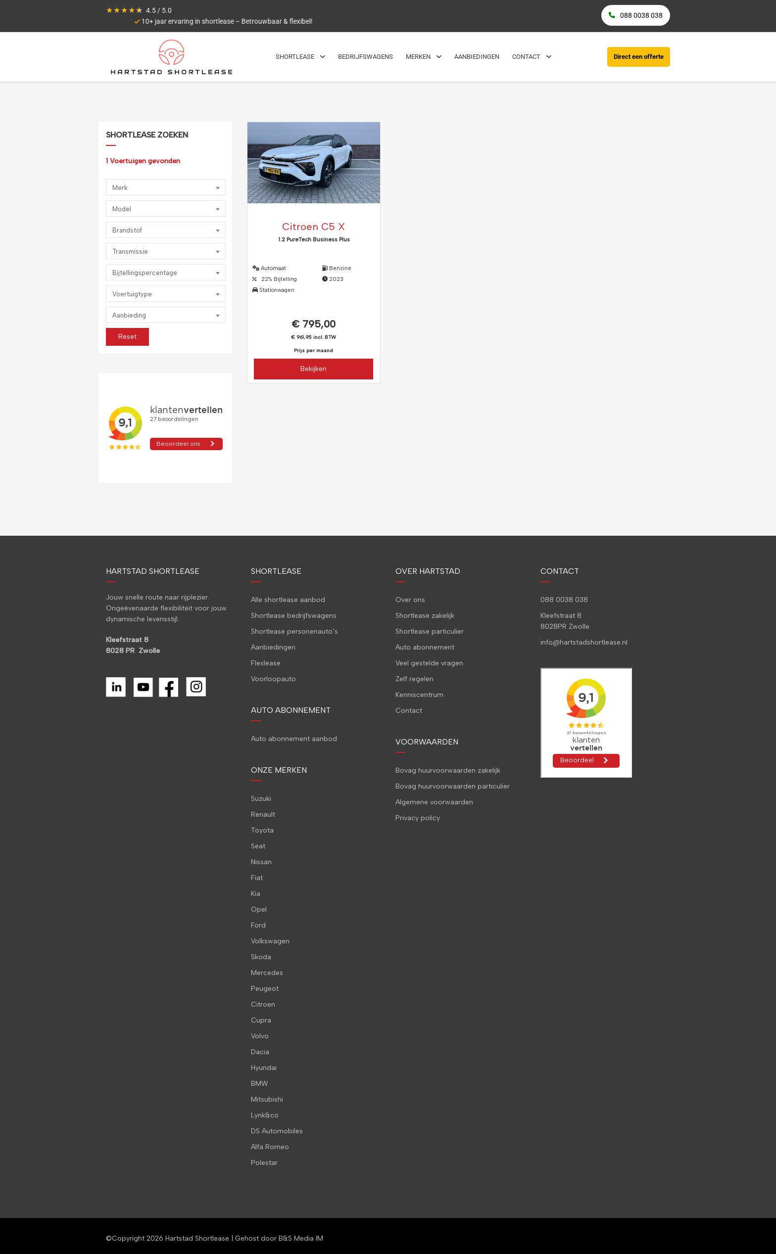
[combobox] (166, 187)
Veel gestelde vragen (429, 663)
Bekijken (313, 369)
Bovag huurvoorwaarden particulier (452, 786)
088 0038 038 (564, 600)
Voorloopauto (273, 679)
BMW (259, 1083)
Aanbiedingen (273, 647)
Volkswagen (270, 941)
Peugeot (265, 988)
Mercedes (267, 973)
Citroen (263, 1004)
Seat (258, 846)
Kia (255, 893)
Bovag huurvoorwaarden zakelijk (447, 770)
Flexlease (266, 663)
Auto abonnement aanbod (294, 739)
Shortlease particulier (429, 631)
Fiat (257, 878)
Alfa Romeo (270, 1147)
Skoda (261, 957)
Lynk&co (265, 1115)
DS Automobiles (277, 1131)
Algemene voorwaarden (434, 802)
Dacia (260, 1052)
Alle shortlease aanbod (288, 600)
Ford (258, 925)
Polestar (264, 1163)
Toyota (262, 830)
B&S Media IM (301, 1238)
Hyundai (264, 1068)
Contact (408, 710)
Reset (127, 336)
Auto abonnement (424, 647)
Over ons (410, 600)
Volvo (260, 1036)
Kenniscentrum (419, 695)
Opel (259, 909)
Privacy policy (417, 818)
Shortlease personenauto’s (294, 631)
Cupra (261, 1020)
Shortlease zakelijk (424, 615)
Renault (263, 814)
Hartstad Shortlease (197, 1238)
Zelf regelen (414, 679)
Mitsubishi (267, 1099)
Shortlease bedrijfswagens (294, 615)
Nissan (261, 862)
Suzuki (261, 798)
